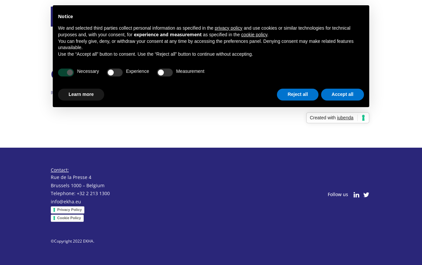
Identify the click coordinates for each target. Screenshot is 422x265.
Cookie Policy (69, 218)
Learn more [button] (81, 94)
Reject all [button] (297, 94)
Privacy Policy (69, 210)
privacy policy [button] (228, 28)
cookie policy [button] (254, 34)
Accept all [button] (342, 94)
